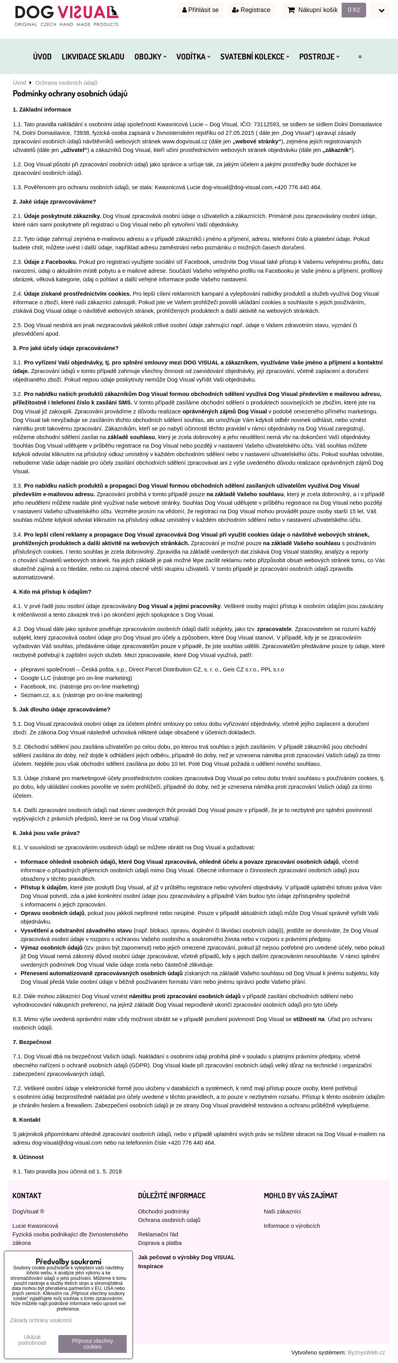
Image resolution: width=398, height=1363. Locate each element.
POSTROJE (319, 56)
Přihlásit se (200, 10)
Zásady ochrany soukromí (41, 1320)
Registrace (251, 10)
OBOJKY (150, 56)
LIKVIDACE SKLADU (93, 56)
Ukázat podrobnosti (32, 1340)
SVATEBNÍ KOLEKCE (254, 56)
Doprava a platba (160, 1243)
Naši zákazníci (282, 1211)
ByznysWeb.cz (366, 1352)
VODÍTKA (193, 56)
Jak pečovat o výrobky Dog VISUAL (186, 1257)
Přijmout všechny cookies (92, 1344)
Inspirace (150, 1266)
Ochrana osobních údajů (169, 1220)
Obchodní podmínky (163, 1211)
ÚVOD (42, 56)
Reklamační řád (158, 1234)
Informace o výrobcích (292, 1226)
